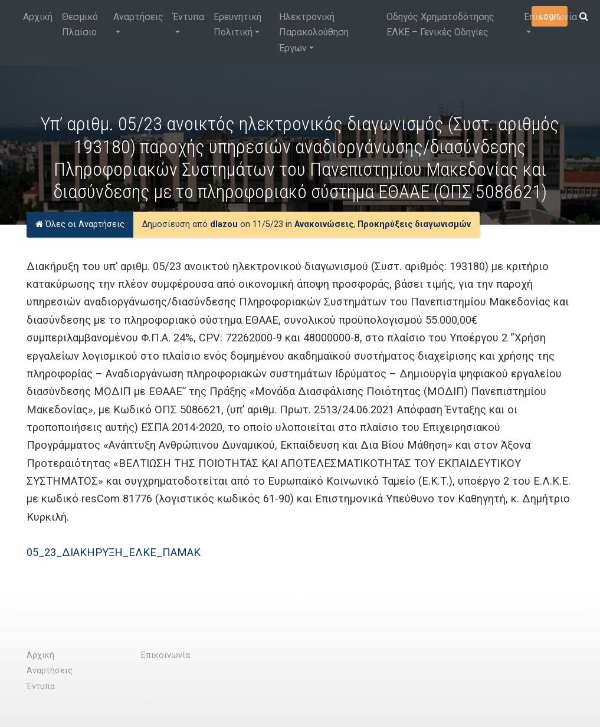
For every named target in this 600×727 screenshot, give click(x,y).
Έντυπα (188, 16)
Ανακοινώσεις (323, 224)
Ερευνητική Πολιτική (237, 24)
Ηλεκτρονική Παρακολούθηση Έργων (314, 32)
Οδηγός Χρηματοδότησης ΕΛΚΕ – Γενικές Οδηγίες (440, 24)
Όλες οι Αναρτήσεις (79, 224)
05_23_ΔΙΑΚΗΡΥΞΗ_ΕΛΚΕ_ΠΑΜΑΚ (114, 552)
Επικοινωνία (550, 16)
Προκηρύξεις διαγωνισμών (414, 224)
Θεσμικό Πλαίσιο (80, 24)
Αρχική (38, 16)
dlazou (224, 224)
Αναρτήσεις (138, 16)
